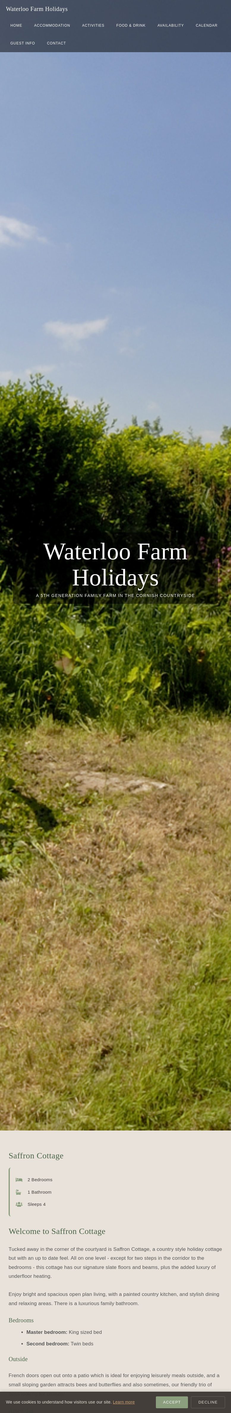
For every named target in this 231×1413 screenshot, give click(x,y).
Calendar (206, 25)
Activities (93, 25)
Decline (208, 1402)
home (16, 25)
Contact (56, 43)
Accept (172, 1402)
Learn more (124, 1402)
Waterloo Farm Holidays (37, 9)
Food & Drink (131, 25)
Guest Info (22, 43)
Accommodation (52, 25)
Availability (170, 25)
